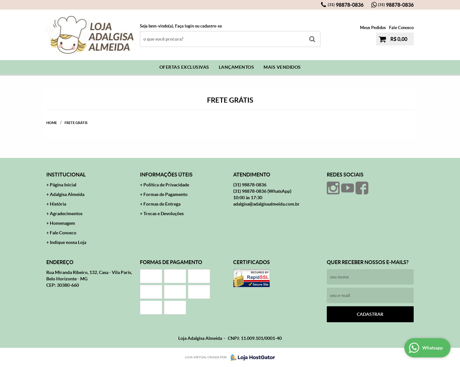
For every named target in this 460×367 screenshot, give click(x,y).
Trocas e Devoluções (163, 213)
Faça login (184, 26)
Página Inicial (63, 184)
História (58, 204)
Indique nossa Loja (68, 242)
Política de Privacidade (166, 184)
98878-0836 (346, 5)
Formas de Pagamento (165, 194)
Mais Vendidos (282, 67)
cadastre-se (211, 26)
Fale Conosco (401, 27)
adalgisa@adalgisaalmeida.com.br (266, 204)
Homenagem (62, 223)
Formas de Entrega (161, 204)
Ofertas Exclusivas (184, 67)
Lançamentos (236, 67)
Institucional (66, 174)
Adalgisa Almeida (67, 194)
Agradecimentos (66, 213)
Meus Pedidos (373, 27)
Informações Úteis (166, 174)
